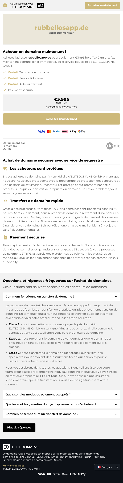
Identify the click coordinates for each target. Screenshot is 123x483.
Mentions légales (13, 465)
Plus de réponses (19, 427)
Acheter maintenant (102, 5)
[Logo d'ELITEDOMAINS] (55, 447)
